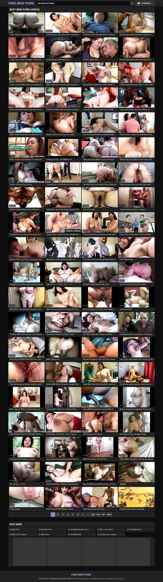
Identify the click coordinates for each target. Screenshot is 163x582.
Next (109, 514)
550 (98, 514)
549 (93, 514)
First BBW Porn (135, 529)
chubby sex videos (108, 534)
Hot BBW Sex (75, 534)
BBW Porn (16, 529)
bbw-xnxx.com (106, 529)
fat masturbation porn (79, 529)
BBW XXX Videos (19, 534)
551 (103, 514)
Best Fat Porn (46, 529)
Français (146, 3)
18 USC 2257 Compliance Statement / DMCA (55, 579)
